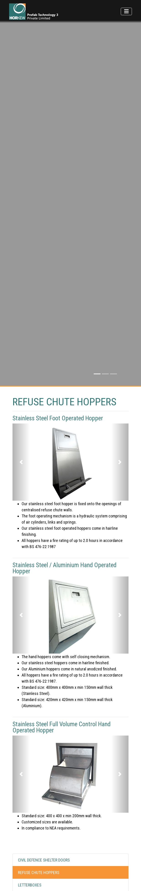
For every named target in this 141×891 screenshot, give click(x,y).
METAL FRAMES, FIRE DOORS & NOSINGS (50, 821)
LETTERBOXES (29, 771)
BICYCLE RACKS (31, 783)
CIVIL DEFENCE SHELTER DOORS (44, 746)
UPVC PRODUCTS (32, 808)
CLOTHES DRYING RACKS (38, 833)
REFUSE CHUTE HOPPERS (38, 758)
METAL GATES (29, 796)
